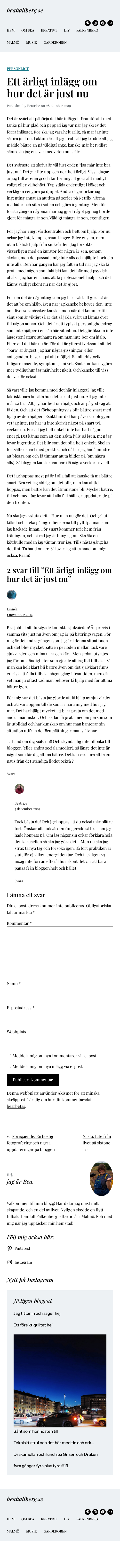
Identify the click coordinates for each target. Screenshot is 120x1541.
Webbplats (16, 1031)
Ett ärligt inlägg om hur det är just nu (52, 87)
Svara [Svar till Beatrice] (19, 880)
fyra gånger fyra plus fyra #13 (41, 1466)
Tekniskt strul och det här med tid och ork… (54, 1443)
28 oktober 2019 (58, 105)
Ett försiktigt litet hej (33, 1325)
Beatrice (21, 803)
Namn (14, 983)
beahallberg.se (25, 10)
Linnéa (12, 609)
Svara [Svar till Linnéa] (11, 773)
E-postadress (20, 1007)
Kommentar (19, 923)
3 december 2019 (27, 808)
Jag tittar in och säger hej (37, 1313)
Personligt (18, 68)
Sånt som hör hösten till (36, 1431)
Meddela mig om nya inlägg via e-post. (48, 1066)
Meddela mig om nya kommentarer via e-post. (55, 1055)
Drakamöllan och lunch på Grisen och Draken (56, 1454)
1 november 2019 (19, 614)
